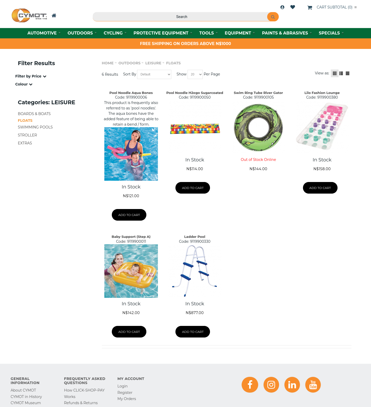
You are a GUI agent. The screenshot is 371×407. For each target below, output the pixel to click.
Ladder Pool (194, 237)
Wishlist (293, 7)
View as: (322, 73)
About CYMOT (23, 390)
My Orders (126, 398)
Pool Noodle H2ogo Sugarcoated (194, 93)
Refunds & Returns (81, 403)
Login (282, 7)
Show (181, 74)
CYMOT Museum (26, 403)
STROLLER (27, 135)
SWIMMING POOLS (35, 127)
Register (124, 392)
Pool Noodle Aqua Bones (131, 93)
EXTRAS (25, 143)
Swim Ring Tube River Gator (258, 93)
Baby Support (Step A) (131, 237)
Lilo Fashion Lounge (322, 93)
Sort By (129, 74)
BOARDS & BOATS (34, 113)
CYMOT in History (26, 396)
